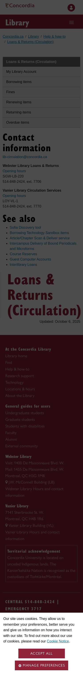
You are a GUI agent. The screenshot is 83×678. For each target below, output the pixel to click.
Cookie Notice (58, 641)
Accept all (41, 653)
